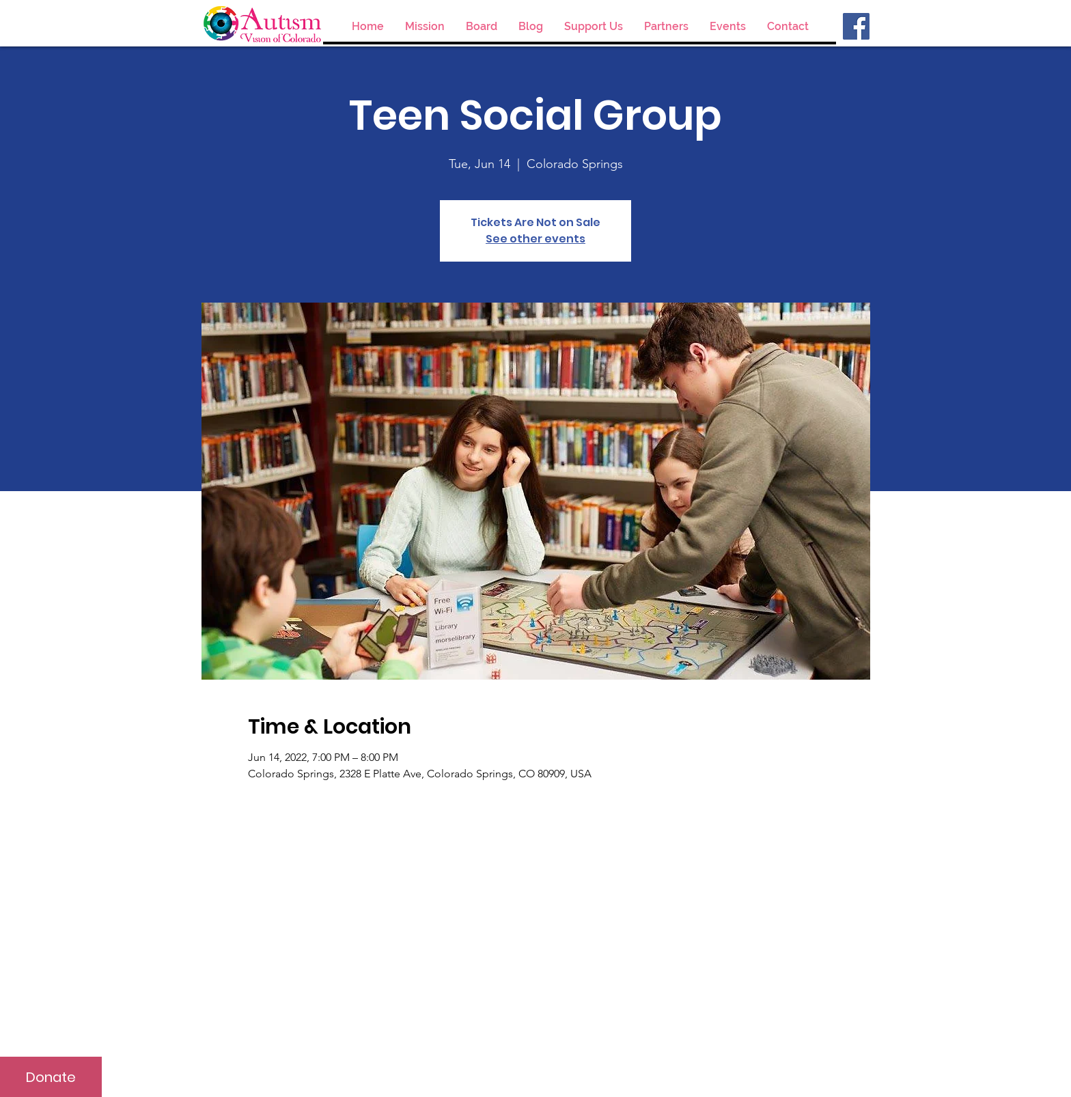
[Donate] (51, 1077)
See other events (535, 239)
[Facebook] (856, 26)
